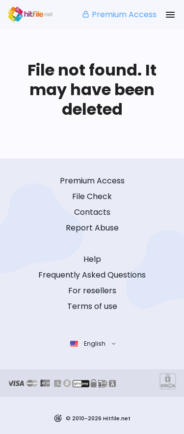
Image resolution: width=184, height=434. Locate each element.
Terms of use (92, 306)
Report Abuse (92, 227)
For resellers (92, 290)
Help (92, 259)
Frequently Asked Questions (92, 275)
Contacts (92, 212)
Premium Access (119, 14)
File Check (92, 196)
